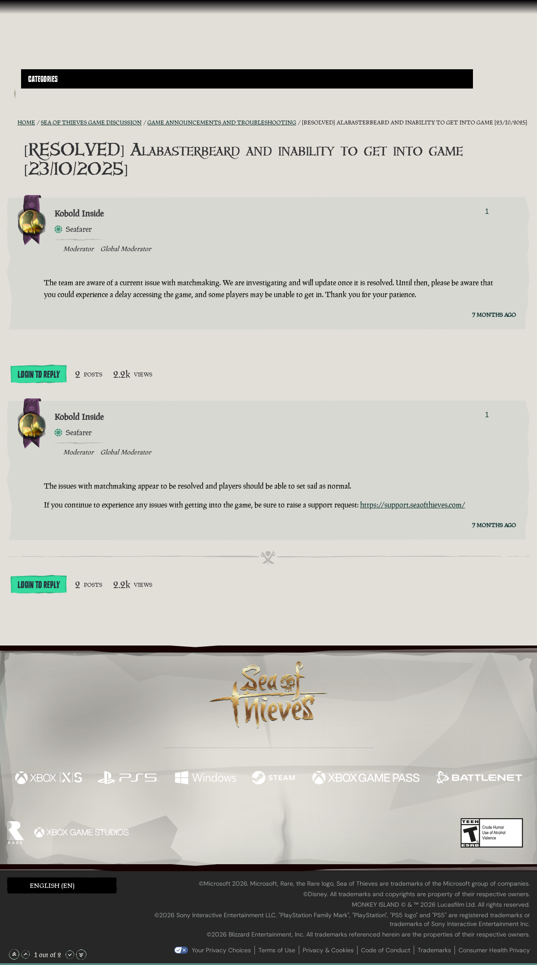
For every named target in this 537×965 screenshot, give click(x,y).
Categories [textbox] (43, 79)
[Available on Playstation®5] (129, 778)
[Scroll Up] (25, 954)
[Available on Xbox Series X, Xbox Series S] (48, 778)
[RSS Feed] (12, 122)
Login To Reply (39, 374)
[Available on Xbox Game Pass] (365, 778)
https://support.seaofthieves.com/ (412, 505)
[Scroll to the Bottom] (81, 954)
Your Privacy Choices (221, 950)
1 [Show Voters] (487, 211)
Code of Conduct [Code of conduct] (385, 950)
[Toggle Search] (41, 94)
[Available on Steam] (274, 778)
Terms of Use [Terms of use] (276, 950)
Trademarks (434, 950)
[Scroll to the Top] (14, 954)
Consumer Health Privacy (494, 950)
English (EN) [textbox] (52, 885)
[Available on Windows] (205, 778)
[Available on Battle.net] (478, 778)
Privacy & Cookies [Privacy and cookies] (328, 950)
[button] (247, 79)
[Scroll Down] (69, 954)
